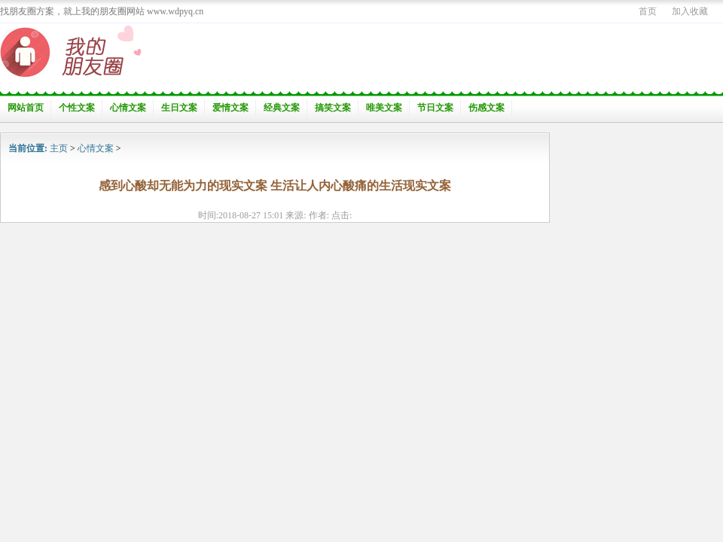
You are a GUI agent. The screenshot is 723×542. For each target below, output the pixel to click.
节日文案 (435, 107)
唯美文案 (384, 107)
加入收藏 (690, 11)
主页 (59, 148)
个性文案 (77, 107)
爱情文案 (230, 107)
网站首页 (26, 107)
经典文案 (282, 107)
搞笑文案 (333, 107)
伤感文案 (486, 107)
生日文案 (179, 107)
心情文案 (128, 107)
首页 (648, 11)
